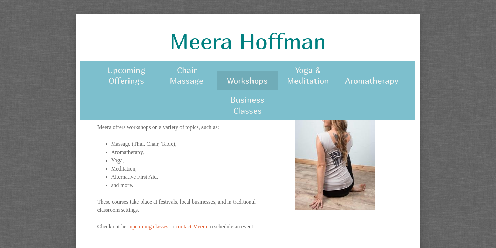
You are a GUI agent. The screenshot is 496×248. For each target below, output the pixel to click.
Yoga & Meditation (308, 75)
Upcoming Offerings (126, 75)
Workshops (247, 80)
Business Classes (247, 105)
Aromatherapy (372, 80)
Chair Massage (187, 75)
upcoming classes (149, 226)
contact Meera (192, 226)
